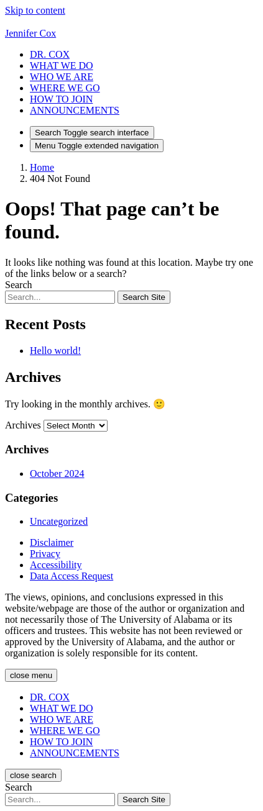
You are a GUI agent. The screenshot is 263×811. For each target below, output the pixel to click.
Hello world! (55, 350)
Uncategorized (59, 521)
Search (18, 284)
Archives (23, 425)
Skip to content (35, 10)
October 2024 (57, 473)
